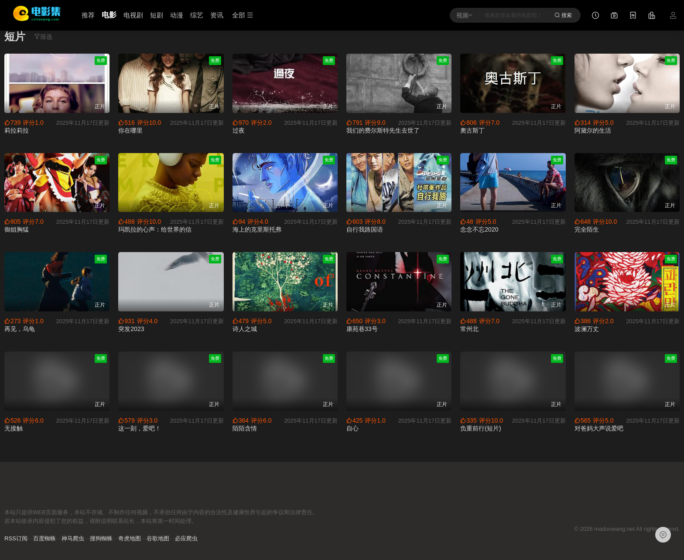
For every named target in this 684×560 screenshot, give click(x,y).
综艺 (196, 15)
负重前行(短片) (480, 428)
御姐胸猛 (16, 229)
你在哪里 (130, 130)
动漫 (176, 15)
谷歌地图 (158, 538)
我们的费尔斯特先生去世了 (383, 130)
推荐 (88, 15)
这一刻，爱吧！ (139, 428)
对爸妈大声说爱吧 (599, 428)
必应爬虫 (186, 538)
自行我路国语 (364, 229)
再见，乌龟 (19, 328)
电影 (109, 15)
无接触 (13, 428)
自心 (352, 428)
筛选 (43, 36)
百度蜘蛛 (44, 538)
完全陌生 (587, 229)
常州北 (469, 328)
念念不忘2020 (479, 229)
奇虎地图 (129, 538)
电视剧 (133, 15)
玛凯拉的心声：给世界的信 (155, 229)
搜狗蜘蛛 (101, 538)
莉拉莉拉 (16, 130)
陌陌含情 (245, 428)
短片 (14, 36)
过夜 (239, 130)
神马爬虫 (73, 538)
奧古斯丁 (472, 130)
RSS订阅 (15, 538)
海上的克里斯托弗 (257, 229)
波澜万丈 (587, 328)
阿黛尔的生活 (593, 130)
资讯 (216, 15)
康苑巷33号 (362, 328)
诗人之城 (245, 328)
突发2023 (131, 328)
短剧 (156, 15)
